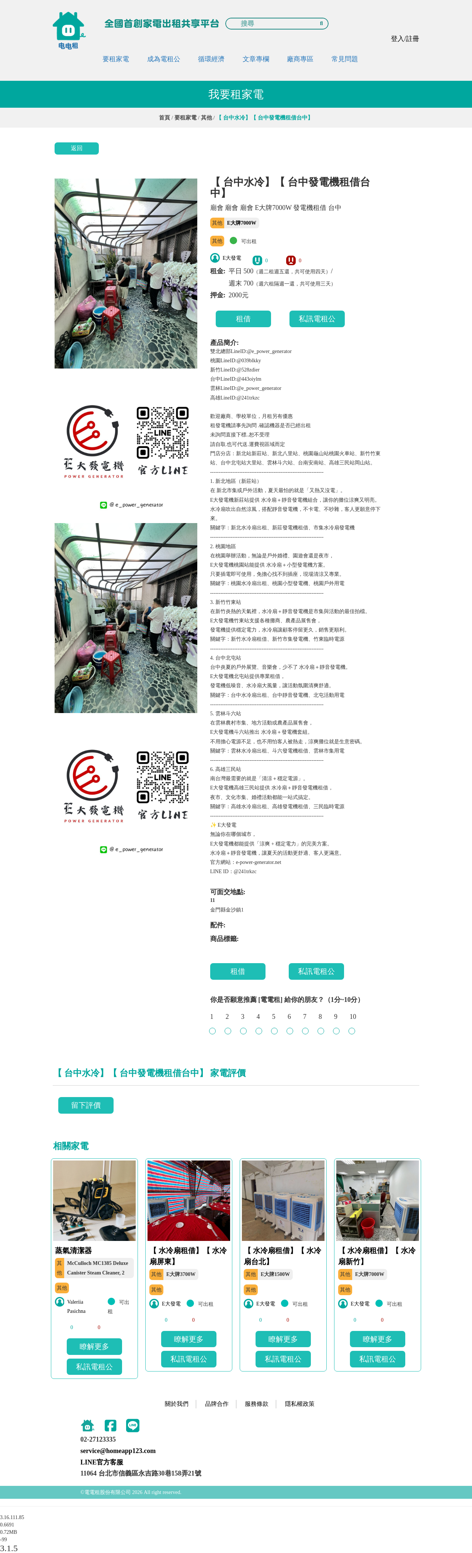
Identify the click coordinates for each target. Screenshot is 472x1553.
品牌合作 (217, 1404)
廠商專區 (300, 59)
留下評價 (86, 1105)
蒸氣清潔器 (73, 1250)
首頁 (164, 118)
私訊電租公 (317, 319)
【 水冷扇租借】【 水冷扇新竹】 (377, 1256)
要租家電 (116, 59)
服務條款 (256, 1404)
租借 (243, 319)
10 (353, 1020)
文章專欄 (256, 59)
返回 (77, 148)
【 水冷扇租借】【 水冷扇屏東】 (188, 1256)
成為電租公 (163, 59)
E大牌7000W (241, 223)
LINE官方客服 (101, 1462)
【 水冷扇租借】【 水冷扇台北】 (282, 1256)
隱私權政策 (300, 1404)
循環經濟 (211, 59)
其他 (206, 118)
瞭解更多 (94, 1346)
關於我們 (176, 1404)
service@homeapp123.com (118, 1451)
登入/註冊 (405, 38)
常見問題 (345, 59)
